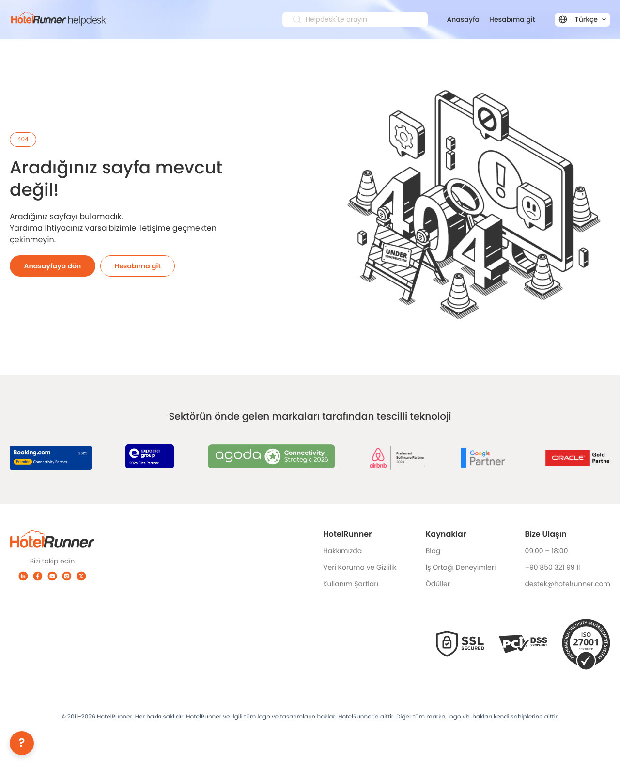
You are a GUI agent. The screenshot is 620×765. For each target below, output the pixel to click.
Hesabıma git (512, 19)
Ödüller (438, 584)
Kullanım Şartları (350, 584)
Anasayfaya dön (52, 266)
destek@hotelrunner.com (567, 584)
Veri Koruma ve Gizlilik (360, 567)
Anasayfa (463, 19)
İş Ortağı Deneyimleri (461, 567)
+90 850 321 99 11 (553, 567)
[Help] (22, 743)
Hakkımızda (342, 551)
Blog (433, 551)
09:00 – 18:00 (546, 551)
